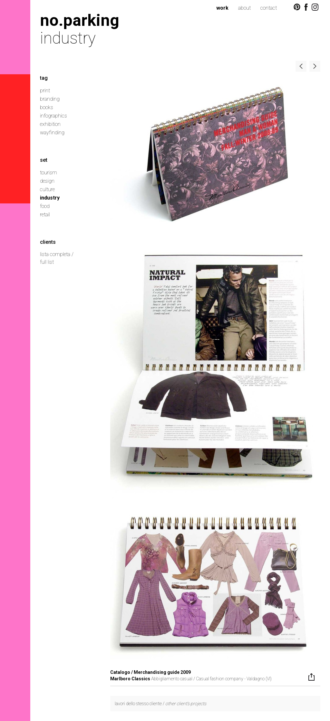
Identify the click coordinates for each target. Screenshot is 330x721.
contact (268, 8)
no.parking (79, 20)
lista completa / (56, 254)
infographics (53, 116)
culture (47, 189)
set (43, 160)
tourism (48, 173)
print (45, 91)
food (45, 206)
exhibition (50, 124)
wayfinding (52, 132)
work (222, 8)
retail (45, 214)
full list (47, 262)
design (47, 181)
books (46, 107)
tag (44, 78)
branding (50, 99)
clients (48, 242)
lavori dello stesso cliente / (160, 703)
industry (50, 198)
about (244, 8)
